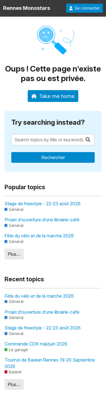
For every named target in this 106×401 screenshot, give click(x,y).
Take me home (53, 96)
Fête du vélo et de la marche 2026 (39, 236)
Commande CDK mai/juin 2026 (36, 344)
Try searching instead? (48, 122)
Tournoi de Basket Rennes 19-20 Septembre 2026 (50, 363)
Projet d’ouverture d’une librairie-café (42, 219)
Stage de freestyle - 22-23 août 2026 (43, 203)
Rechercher (53, 157)
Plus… (14, 254)
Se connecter (84, 8)
